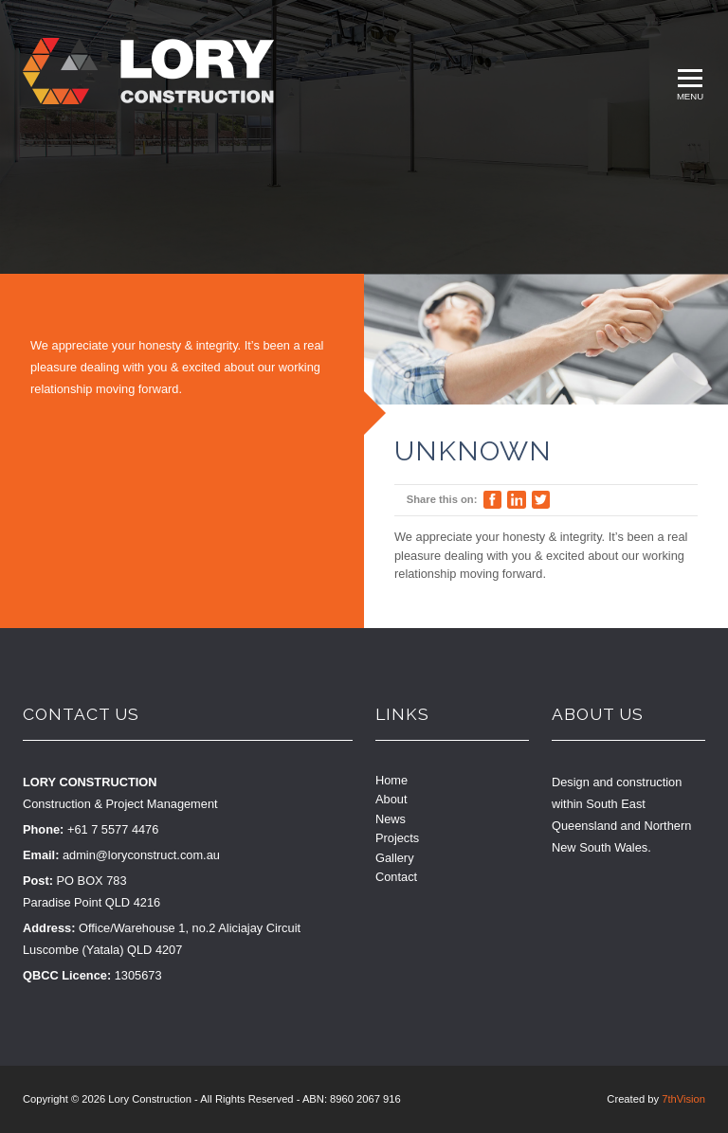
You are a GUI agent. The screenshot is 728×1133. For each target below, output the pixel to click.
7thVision (683, 1099)
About (391, 799)
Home (391, 780)
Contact (396, 877)
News (390, 819)
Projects (397, 838)
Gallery (394, 858)
